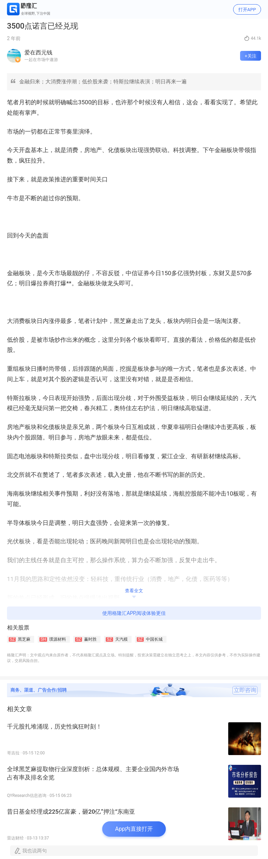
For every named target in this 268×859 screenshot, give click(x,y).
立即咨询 (245, 690)
